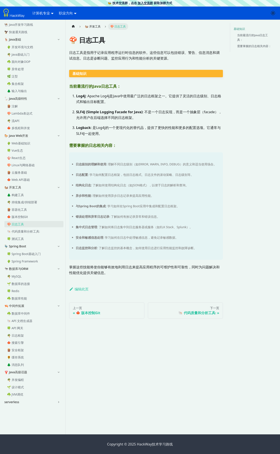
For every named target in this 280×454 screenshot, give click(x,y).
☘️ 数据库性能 (17, 298)
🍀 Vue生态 (15, 150)
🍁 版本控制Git (17, 217)
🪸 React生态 (16, 158)
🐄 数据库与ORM (16, 269)
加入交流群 (145, 3)
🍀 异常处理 (15, 69)
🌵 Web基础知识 (18, 143)
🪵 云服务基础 (17, 172)
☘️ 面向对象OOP (18, 62)
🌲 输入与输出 (17, 91)
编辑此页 (79, 289)
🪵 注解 (12, 106)
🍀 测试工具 (15, 239)
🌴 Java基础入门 (18, 54)
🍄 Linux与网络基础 (21, 165)
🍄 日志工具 (15, 224)
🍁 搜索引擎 (15, 343)
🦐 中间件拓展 (14, 306)
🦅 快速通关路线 (15, 32)
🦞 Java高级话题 (15, 372)
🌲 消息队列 (15, 365)
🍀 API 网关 (15, 328)
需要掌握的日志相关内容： (254, 46)
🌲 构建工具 (15, 195)
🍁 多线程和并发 (18, 128)
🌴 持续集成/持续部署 (22, 202)
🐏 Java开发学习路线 (18, 24)
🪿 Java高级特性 (15, 98)
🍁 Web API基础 (18, 180)
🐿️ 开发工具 (12, 187)
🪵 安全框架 (15, 350)
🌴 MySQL (14, 276)
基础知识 (239, 29)
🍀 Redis (13, 291)
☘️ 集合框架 (15, 84)
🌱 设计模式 (15, 387)
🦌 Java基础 (12, 39)
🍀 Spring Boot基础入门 (24, 254)
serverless (11, 402)
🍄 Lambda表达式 (19, 113)
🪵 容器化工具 (17, 209)
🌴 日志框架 (15, 335)
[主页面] (73, 26)
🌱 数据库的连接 (18, 284)
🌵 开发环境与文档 (20, 47)
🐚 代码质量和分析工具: (23, 231)
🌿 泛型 (12, 76)
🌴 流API (13, 121)
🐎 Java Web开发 (16, 136)
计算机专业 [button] (41, 13)
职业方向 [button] (66, 13)
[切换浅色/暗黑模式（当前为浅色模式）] (273, 13)
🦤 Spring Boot (15, 246)
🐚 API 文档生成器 (19, 321)
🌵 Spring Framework (22, 261)
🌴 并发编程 (15, 380)
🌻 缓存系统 (15, 357)
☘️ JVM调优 (15, 394)
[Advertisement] (146, 396)
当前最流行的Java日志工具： (252, 37)
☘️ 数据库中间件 (18, 313)
